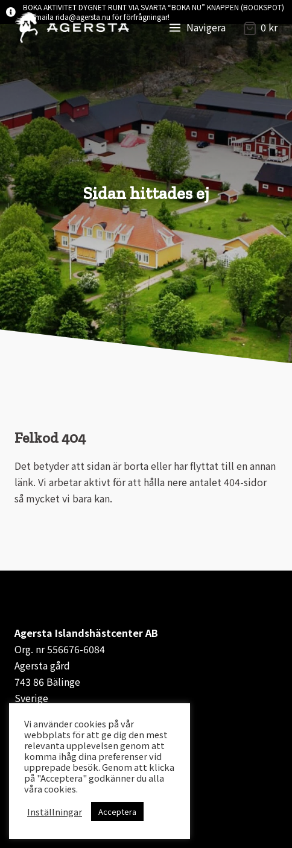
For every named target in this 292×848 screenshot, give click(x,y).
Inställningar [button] (54, 811)
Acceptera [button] (117, 811)
